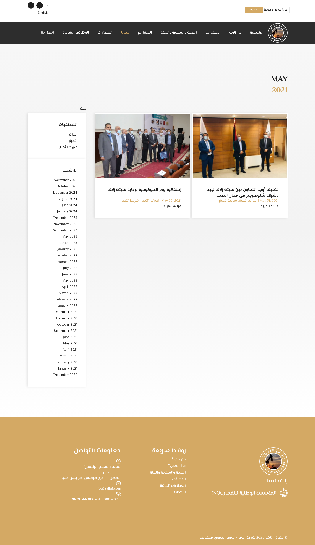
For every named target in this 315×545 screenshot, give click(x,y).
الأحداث (180, 492)
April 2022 (69, 287)
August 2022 (67, 262)
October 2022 (66, 255)
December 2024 (65, 193)
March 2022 (68, 293)
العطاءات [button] (105, 33)
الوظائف (179, 479)
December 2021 (65, 312)
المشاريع (145, 33)
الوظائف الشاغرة (76, 33)
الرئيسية (257, 33)
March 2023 (68, 243)
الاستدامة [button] (213, 33)
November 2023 (65, 224)
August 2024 (67, 199)
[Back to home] (278, 33)
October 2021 (67, 325)
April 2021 (70, 350)
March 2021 (68, 356)
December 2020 (65, 375)
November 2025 (65, 180)
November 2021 (65, 318)
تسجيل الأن (254, 10)
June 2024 (69, 205)
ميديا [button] (125, 33)
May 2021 (70, 343)
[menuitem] (43, 13)
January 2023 (67, 249)
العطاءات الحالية (173, 486)
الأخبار (73, 141)
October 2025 (67, 186)
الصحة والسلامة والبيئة (179, 33)
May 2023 (69, 237)
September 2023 (65, 230)
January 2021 (67, 368)
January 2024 (67, 211)
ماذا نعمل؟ (177, 466)
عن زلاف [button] (235, 33)
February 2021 (66, 362)
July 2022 (70, 268)
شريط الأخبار (68, 147)
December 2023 (65, 218)
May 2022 (69, 281)
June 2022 (69, 274)
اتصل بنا (47, 33)
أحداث (73, 135)
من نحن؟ (179, 459)
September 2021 (65, 331)
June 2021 (70, 337)
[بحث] (57, 109)
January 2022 (67, 306)
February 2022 (66, 299)
